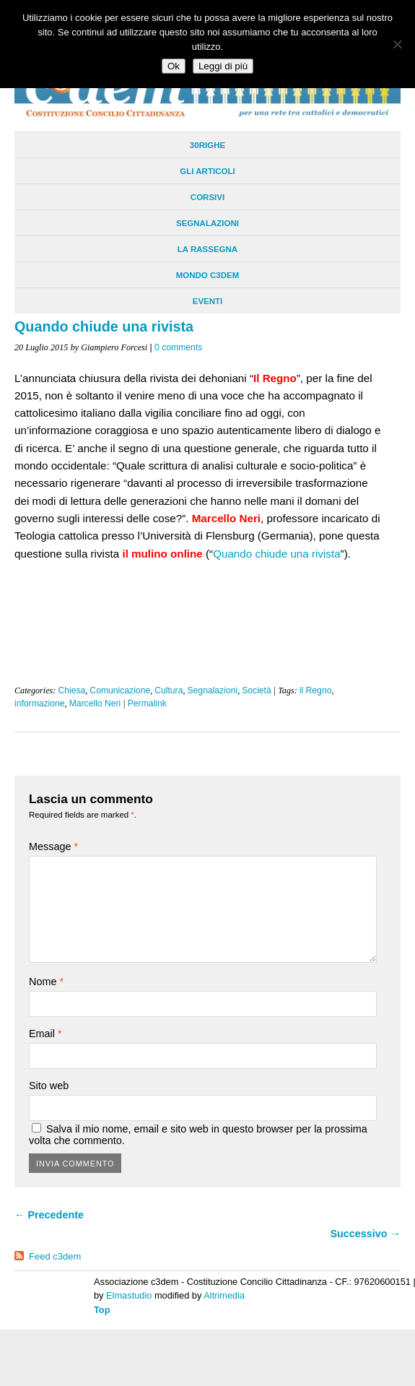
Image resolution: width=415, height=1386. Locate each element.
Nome (46, 981)
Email (45, 1033)
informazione (39, 703)
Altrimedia (224, 1295)
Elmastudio (129, 1295)
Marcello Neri (95, 703)
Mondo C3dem (208, 275)
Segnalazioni (207, 223)
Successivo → (365, 1233)
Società (256, 690)
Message (53, 846)
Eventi (208, 301)
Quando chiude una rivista (276, 553)
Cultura (168, 690)
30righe (207, 145)
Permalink (147, 703)
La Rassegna (207, 249)
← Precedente (49, 1215)
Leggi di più (223, 66)
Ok (173, 66)
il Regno (316, 690)
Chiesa (71, 690)
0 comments (178, 347)
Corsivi (207, 197)
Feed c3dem (55, 1256)
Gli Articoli (207, 171)
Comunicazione (119, 690)
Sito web (49, 1085)
